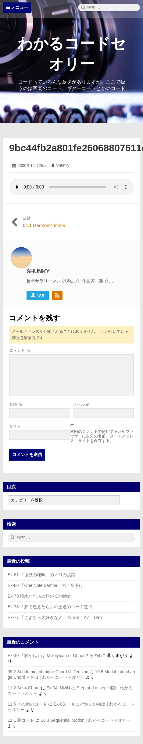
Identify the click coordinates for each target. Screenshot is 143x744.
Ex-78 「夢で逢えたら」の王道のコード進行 (50, 606)
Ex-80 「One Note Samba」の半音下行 (45, 585)
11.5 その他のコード (27, 704)
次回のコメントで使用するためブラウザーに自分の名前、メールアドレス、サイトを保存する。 (102, 436)
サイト (15, 426)
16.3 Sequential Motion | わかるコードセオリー (86, 720)
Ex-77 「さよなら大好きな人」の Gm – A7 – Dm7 (55, 617)
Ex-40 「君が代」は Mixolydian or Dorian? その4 (54, 655)
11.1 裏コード (21, 720)
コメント (19, 350)
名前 (15, 404)
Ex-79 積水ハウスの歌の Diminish (40, 596)
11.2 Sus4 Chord (24, 687)
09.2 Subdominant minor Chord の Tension (48, 671)
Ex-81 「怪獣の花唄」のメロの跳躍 (41, 574)
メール (81, 404)
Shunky (62, 165)
